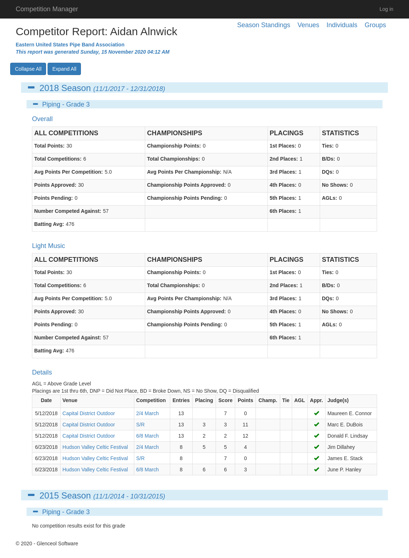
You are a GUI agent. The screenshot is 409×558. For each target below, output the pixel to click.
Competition (151, 400)
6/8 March (147, 436)
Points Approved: (55, 185)
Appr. (316, 400)
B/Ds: (328, 159)
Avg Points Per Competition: (68, 172)
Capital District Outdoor (88, 413)
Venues (308, 25)
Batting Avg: (49, 224)
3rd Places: (283, 172)
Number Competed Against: (67, 211)
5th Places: (283, 198)
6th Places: (283, 211)
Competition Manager (47, 9)
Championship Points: (174, 146)
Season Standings (263, 25)
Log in (386, 9)
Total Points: (49, 146)
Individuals (342, 25)
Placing (204, 400)
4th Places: (283, 185)
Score (225, 400)
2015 (49, 495)
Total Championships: (173, 159)
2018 (49, 88)
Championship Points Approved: (186, 185)
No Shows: (335, 185)
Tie (286, 400)
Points (245, 400)
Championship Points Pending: (184, 198)
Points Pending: (53, 198)
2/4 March (147, 413)
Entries (180, 400)
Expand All (64, 69)
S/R (140, 424)
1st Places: (283, 146)
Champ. (267, 400)
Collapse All (28, 69)
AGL (299, 400)
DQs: (328, 172)
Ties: (328, 146)
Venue (69, 400)
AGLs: (329, 198)
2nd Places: (284, 159)
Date (46, 400)
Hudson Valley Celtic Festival (95, 447)
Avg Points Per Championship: (184, 172)
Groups (375, 25)
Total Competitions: (57, 159)
